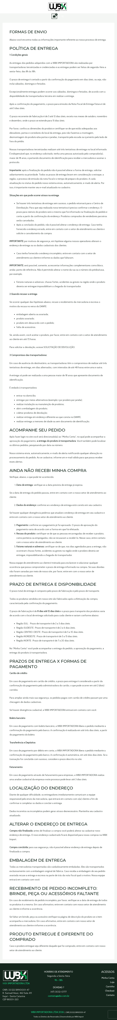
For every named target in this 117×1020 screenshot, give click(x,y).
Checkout (109, 990)
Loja (112, 982)
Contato (110, 995)
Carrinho (110, 986)
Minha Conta (108, 978)
